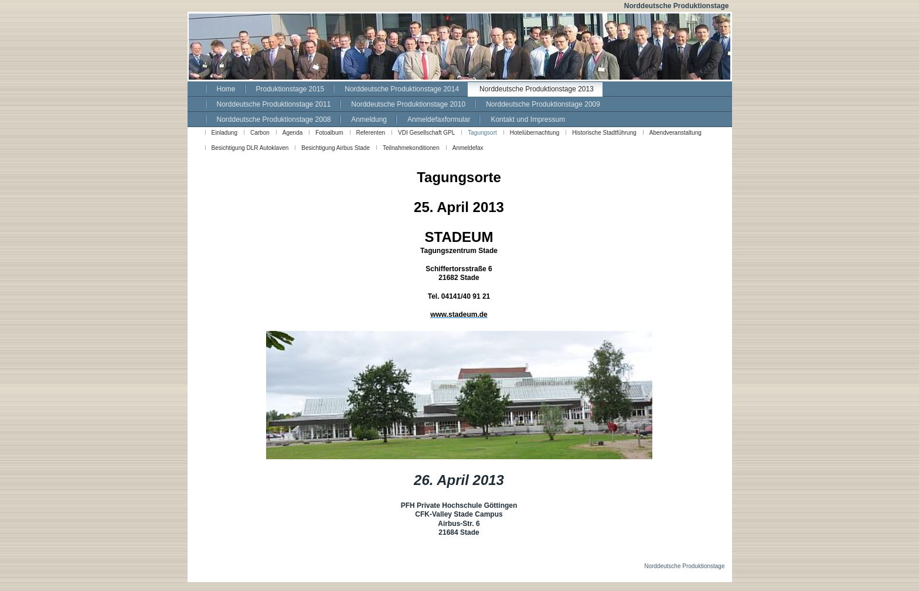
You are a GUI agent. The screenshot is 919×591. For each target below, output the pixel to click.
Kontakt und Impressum (528, 119)
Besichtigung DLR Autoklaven (250, 148)
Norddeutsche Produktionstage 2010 (408, 104)
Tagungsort (482, 132)
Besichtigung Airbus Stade (335, 148)
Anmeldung (369, 119)
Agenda (292, 132)
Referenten (370, 132)
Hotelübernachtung (535, 132)
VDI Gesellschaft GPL (426, 132)
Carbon (260, 132)
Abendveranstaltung (675, 132)
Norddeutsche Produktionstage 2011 (274, 104)
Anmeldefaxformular (438, 119)
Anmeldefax (468, 148)
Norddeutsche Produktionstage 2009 (543, 104)
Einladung (224, 132)
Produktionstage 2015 (290, 89)
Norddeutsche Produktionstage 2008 (274, 119)
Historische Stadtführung (604, 132)
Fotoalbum (329, 132)
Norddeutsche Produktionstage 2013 (536, 89)
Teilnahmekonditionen (411, 148)
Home (226, 89)
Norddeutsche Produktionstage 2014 (402, 89)
